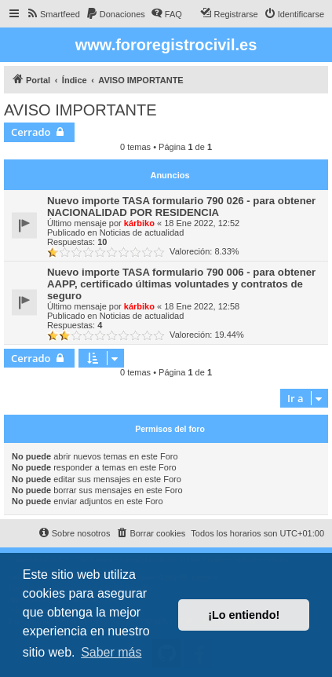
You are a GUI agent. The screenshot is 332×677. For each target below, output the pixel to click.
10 (102, 242)
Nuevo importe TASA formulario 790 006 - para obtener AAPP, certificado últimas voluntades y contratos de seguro (181, 284)
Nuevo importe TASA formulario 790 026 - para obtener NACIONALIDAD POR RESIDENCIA (181, 206)
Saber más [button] (111, 652)
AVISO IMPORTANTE (80, 110)
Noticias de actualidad (142, 232)
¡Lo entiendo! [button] (243, 615)
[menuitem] (53, 14)
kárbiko (139, 223)
